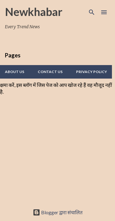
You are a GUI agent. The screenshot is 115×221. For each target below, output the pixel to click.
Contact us (50, 71)
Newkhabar (33, 11)
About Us (14, 71)
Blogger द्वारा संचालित (57, 212)
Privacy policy (91, 71)
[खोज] (91, 12)
